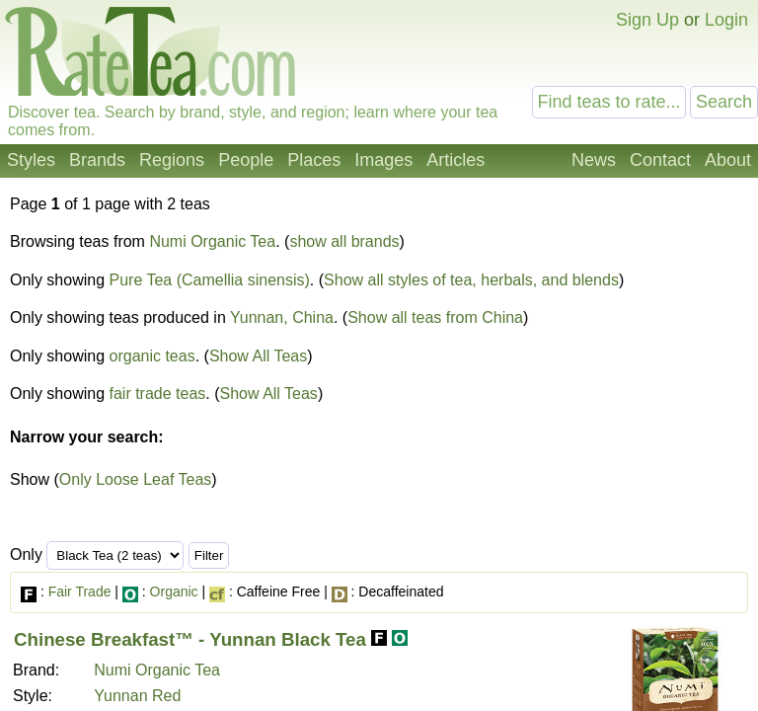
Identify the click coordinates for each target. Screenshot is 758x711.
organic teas (152, 356)
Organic (174, 591)
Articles (455, 160)
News (593, 160)
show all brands (344, 241)
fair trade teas (158, 393)
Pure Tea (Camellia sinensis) (210, 280)
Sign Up (647, 20)
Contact (660, 160)
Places (314, 160)
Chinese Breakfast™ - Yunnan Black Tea (190, 639)
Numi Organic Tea (212, 241)
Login (726, 20)
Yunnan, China (282, 317)
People (245, 160)
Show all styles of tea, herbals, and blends (471, 280)
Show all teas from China (435, 317)
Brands (97, 160)
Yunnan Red (137, 695)
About (728, 160)
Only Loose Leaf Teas (135, 479)
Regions (171, 160)
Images (383, 160)
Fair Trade (80, 591)
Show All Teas (258, 356)
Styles (31, 160)
